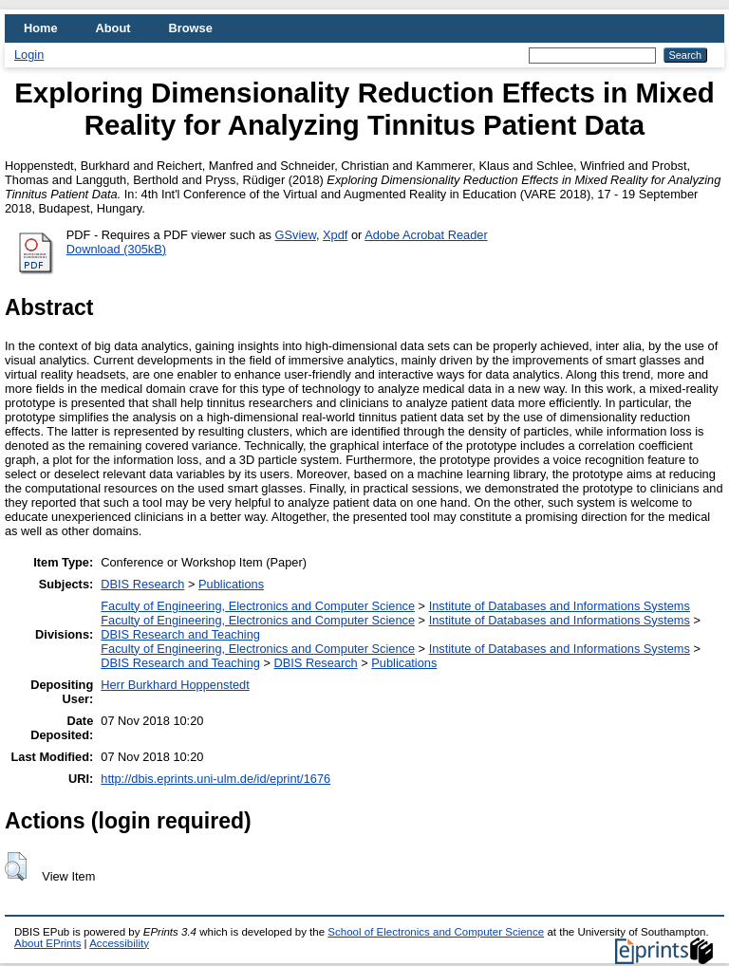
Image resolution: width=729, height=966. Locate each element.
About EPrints (47, 943)
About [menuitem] (113, 28)
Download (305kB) (116, 249)
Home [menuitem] (41, 28)
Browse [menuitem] (191, 28)
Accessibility (119, 943)
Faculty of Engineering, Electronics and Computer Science (258, 606)
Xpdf (335, 235)
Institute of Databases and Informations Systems (559, 606)
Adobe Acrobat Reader (425, 235)
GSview (295, 235)
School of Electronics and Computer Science (435, 932)
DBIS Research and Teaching (180, 634)
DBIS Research (142, 584)
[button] (16, 866)
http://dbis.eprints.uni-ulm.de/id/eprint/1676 (215, 778)
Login (29, 54)
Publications (231, 584)
